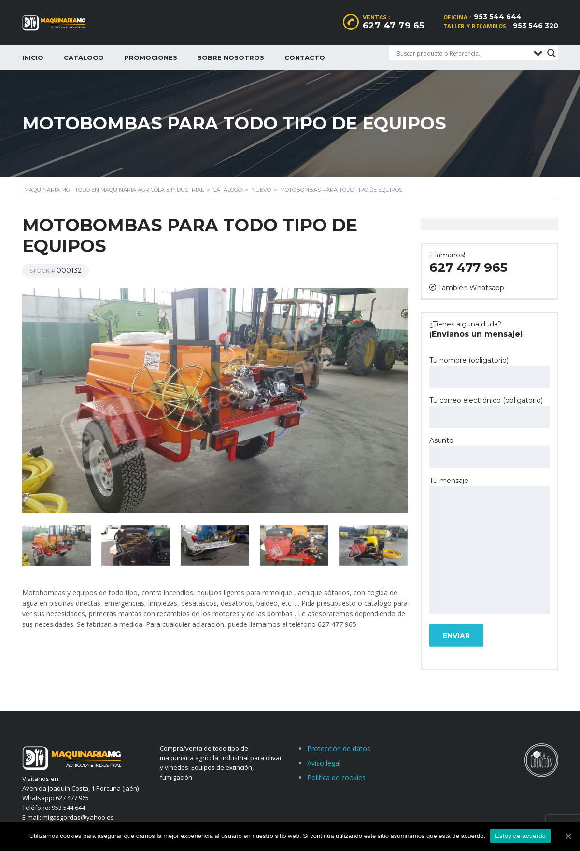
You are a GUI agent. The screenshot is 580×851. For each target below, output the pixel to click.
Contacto (304, 57)
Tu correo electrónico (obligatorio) (489, 412)
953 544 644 (498, 17)
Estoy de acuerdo (520, 835)
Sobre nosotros (231, 57)
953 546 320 (535, 25)
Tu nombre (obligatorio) (489, 372)
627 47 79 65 (393, 25)
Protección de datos (338, 748)
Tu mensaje (489, 546)
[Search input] (462, 53)
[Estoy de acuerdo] (568, 836)
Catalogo (84, 57)
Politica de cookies (336, 777)
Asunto (489, 452)
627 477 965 (468, 267)
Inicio (32, 57)
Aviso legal (323, 762)
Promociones (150, 57)
